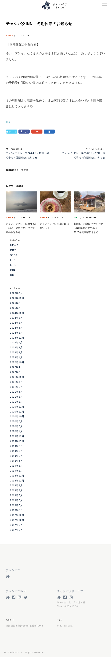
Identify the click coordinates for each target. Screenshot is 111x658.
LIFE (13, 264)
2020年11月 (17, 411)
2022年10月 (17, 362)
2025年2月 (16, 308)
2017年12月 (17, 515)
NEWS (9, 35)
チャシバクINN (16, 591)
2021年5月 (16, 387)
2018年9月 (16, 485)
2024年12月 (17, 313)
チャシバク (13, 570)
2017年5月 (16, 529)
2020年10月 (17, 416)
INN (12, 269)
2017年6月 (16, 524)
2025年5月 (16, 303)
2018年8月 (16, 490)
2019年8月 (16, 446)
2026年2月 (16, 293)
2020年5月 (16, 426)
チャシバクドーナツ (70, 591)
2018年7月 (16, 495)
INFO (76, 217)
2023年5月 (16, 342)
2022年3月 (16, 372)
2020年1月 (16, 431)
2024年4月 (16, 327)
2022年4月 (16, 367)
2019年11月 (17, 441)
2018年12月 (17, 475)
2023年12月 (17, 337)
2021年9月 (16, 382)
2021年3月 (16, 396)
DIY (12, 274)
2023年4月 (16, 347)
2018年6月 (16, 500)
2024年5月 (16, 322)
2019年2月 (16, 470)
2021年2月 (16, 401)
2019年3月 (16, 465)
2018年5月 (16, 505)
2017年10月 (17, 520)
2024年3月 (16, 332)
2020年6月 (16, 421)
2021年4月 (16, 391)
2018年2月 (16, 510)
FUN (13, 259)
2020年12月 (17, 406)
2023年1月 (16, 357)
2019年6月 (16, 451)
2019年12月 (17, 436)
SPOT (14, 255)
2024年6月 (16, 317)
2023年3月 (16, 352)
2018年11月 (17, 480)
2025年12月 (17, 298)
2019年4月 (16, 460)
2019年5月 (16, 456)
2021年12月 (17, 377)
